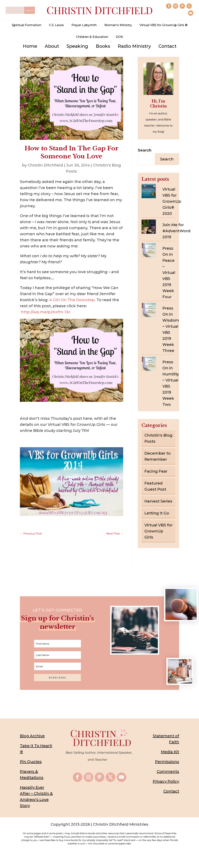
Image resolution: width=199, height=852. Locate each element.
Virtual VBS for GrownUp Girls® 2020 (171, 201)
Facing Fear (155, 471)
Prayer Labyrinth (84, 25)
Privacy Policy (166, 781)
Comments (168, 771)
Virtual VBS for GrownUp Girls (158, 531)
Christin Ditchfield (45, 165)
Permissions (167, 761)
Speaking (77, 46)
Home (30, 46)
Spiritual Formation (26, 25)
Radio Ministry (134, 46)
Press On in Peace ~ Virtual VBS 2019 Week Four (168, 272)
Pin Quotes (31, 761)
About (52, 46)
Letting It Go (156, 513)
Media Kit (170, 752)
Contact (167, 46)
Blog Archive (32, 736)
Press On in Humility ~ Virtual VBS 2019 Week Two (170, 383)
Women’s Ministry (118, 25)
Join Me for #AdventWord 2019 (176, 231)
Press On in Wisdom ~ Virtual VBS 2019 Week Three (170, 329)
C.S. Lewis (56, 25)
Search (144, 150)
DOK (119, 37)
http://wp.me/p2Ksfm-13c (46, 312)
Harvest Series (158, 501)
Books (103, 46)
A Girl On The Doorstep (72, 300)
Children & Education (92, 37)
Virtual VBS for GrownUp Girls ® (163, 25)
